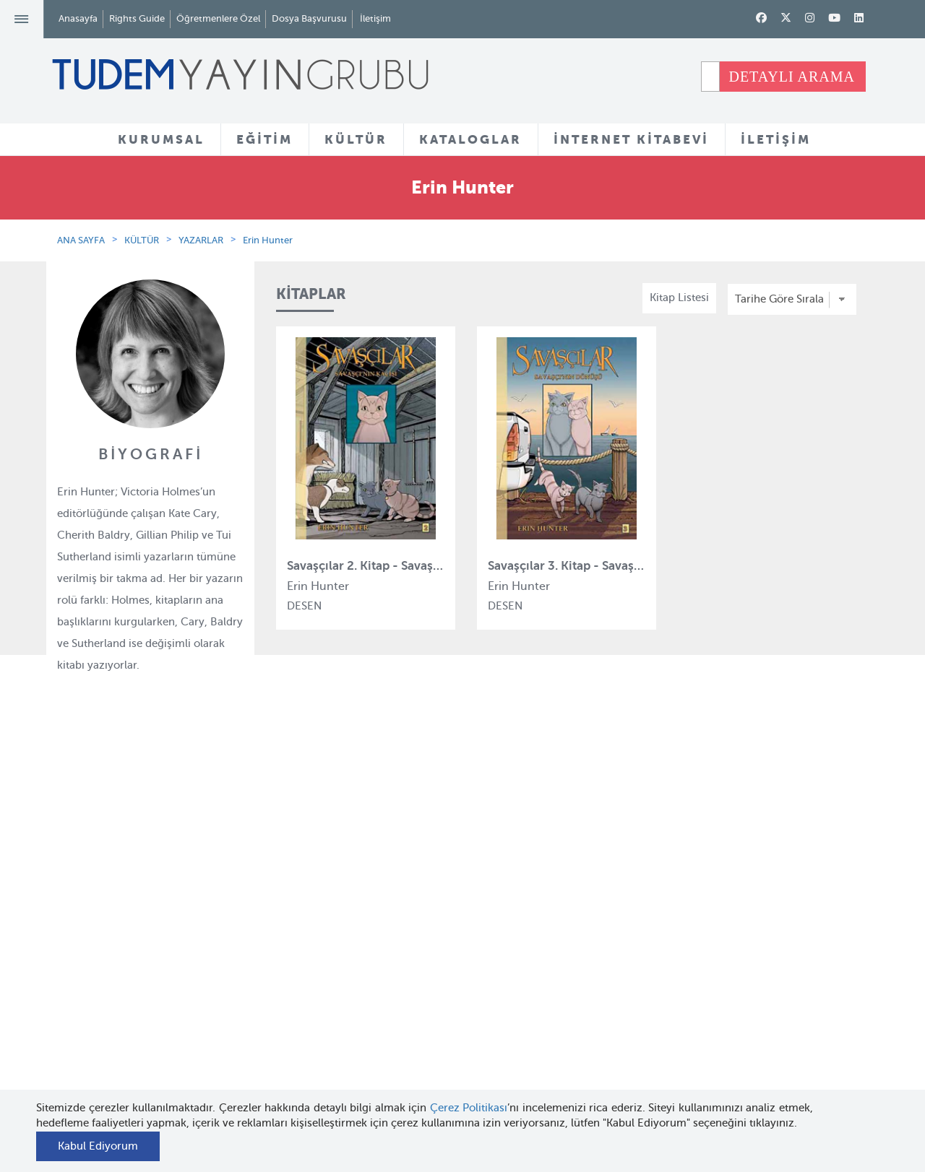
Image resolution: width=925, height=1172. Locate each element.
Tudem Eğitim (302, 901)
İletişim (375, 18)
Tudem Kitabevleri (174, 927)
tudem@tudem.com (800, 992)
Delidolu (288, 1085)
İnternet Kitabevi (586, 998)
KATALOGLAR (470, 139)
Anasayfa (78, 18)
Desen (282, 1058)
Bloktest (287, 927)
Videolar (426, 1049)
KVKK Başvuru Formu (182, 1048)
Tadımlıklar (434, 954)
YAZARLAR (200, 240)
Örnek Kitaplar (442, 981)
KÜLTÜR (355, 139)
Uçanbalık (292, 1006)
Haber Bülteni (163, 980)
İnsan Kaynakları (169, 954)
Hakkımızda (158, 901)
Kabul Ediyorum (98, 1146)
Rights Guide (137, 18)
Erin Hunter (268, 240)
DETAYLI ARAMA (791, 76)
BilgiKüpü (291, 954)
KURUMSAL (161, 139)
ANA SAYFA (81, 240)
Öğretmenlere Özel (218, 18)
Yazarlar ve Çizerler (455, 928)
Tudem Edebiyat (307, 980)
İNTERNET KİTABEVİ (631, 139)
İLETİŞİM (776, 139)
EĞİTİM (264, 139)
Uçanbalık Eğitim (310, 1032)
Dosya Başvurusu (309, 18)
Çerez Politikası (469, 1108)
